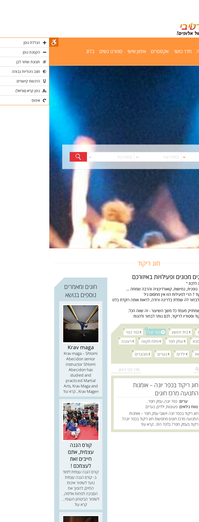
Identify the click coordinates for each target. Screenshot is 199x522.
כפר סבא (149, 341)
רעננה (75, 341)
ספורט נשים (61, 51)
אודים (151, 332)
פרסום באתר (179, 60)
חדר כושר (133, 51)
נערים (112, 354)
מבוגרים (90, 354)
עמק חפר (125, 341)
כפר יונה (104, 332)
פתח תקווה (99, 341)
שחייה (165, 51)
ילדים (130, 354)
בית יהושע (129, 332)
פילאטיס (184, 51)
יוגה (150, 51)
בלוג (41, 51)
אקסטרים (110, 51)
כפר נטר (82, 332)
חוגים (190, 251)
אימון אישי (87, 51)
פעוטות (150, 354)
